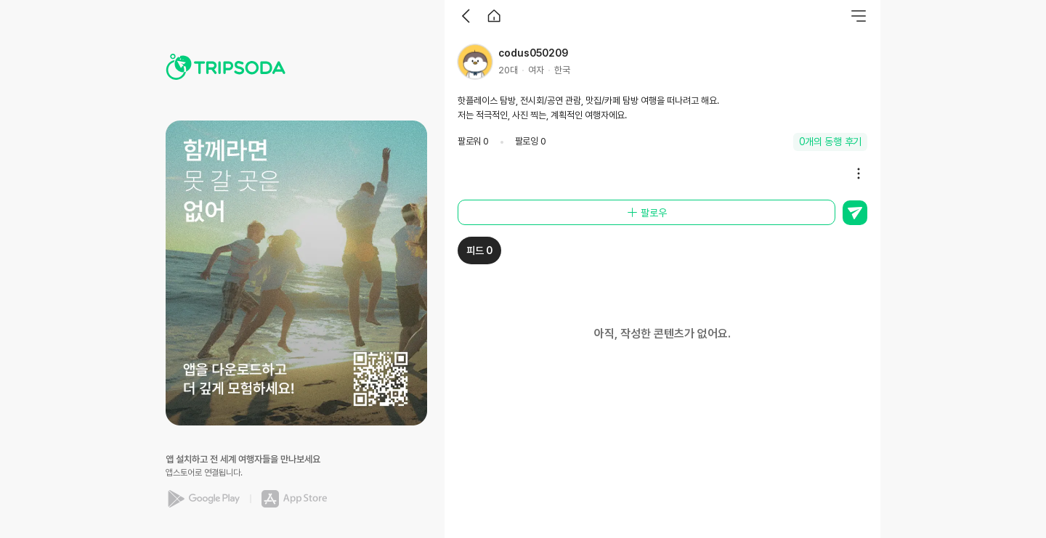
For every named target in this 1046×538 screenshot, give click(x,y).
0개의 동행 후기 (830, 141)
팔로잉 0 (530, 141)
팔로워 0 (473, 141)
